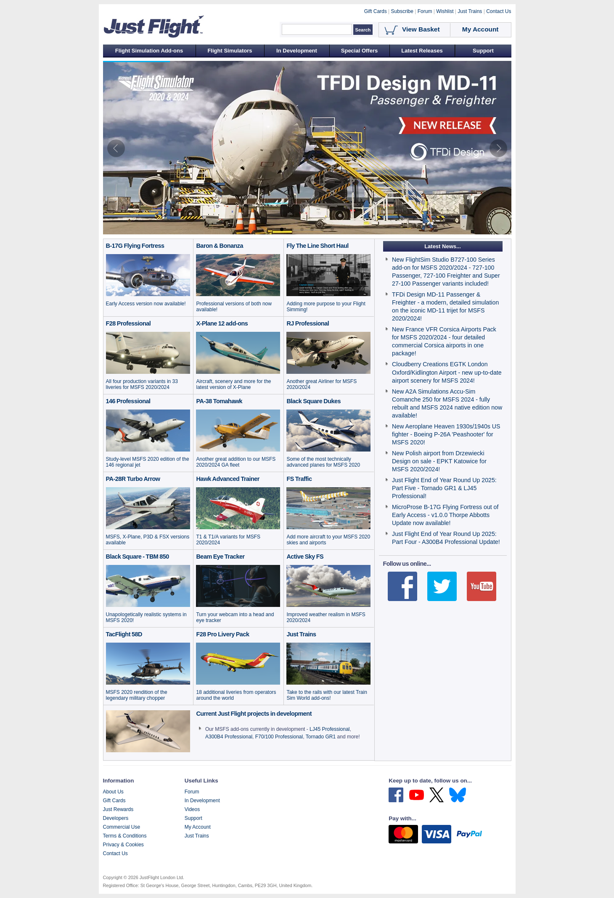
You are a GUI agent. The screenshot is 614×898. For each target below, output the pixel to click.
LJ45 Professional (329, 729)
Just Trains (197, 836)
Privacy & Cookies (123, 845)
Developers (116, 818)
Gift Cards (114, 800)
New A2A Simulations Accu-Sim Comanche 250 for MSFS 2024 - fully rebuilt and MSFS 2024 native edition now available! (447, 403)
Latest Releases (421, 50)
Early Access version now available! (146, 304)
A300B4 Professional (228, 737)
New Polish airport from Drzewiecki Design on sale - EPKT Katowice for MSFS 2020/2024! (439, 461)
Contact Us (115, 853)
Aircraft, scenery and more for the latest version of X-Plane (233, 384)
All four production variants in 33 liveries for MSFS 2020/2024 (142, 384)
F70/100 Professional (279, 737)
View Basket (421, 29)
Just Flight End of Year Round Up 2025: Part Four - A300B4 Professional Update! (446, 537)
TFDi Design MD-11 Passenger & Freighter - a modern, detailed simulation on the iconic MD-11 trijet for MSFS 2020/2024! (445, 306)
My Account (198, 827)
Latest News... (442, 246)
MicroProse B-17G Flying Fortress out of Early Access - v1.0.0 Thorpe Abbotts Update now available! (445, 515)
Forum (192, 792)
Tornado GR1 (321, 737)
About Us (113, 792)
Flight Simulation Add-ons (149, 50)
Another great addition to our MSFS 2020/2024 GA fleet (235, 462)
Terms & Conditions (125, 836)
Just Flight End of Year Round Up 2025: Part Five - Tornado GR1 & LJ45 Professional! (444, 488)
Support (483, 50)
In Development (296, 50)
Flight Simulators (229, 50)
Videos (192, 809)
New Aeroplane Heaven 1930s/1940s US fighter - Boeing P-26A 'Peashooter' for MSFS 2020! (446, 434)
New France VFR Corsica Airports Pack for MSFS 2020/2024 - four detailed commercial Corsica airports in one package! (444, 341)
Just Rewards (118, 809)
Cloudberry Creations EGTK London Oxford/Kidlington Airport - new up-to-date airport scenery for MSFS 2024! (446, 372)
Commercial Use (121, 827)
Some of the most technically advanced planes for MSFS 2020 (323, 462)
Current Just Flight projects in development (254, 713)
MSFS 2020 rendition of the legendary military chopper (136, 695)
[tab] (282, 229)
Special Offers (359, 50)
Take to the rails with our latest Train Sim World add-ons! (326, 695)
